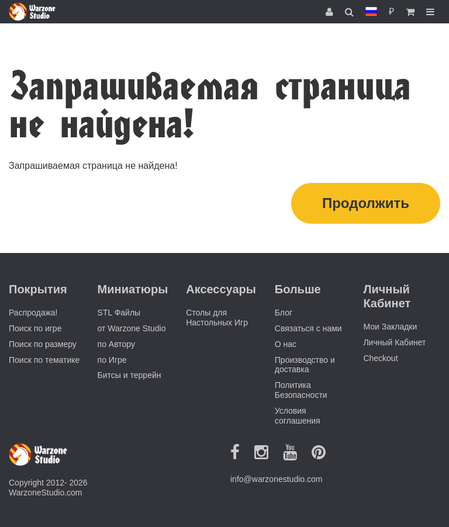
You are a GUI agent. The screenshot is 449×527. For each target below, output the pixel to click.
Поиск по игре (35, 328)
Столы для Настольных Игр (217, 317)
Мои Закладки (390, 326)
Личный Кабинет (394, 342)
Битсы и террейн (129, 375)
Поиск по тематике (44, 360)
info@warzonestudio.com (276, 479)
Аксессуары (221, 289)
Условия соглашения (297, 415)
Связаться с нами (308, 328)
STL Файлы (119, 312)
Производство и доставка (305, 365)
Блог (283, 312)
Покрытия (38, 289)
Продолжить (365, 203)
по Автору (116, 344)
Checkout (380, 358)
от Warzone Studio (132, 328)
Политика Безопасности (301, 390)
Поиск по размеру (43, 344)
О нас (285, 344)
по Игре (112, 360)
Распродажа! (33, 312)
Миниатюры (133, 289)
